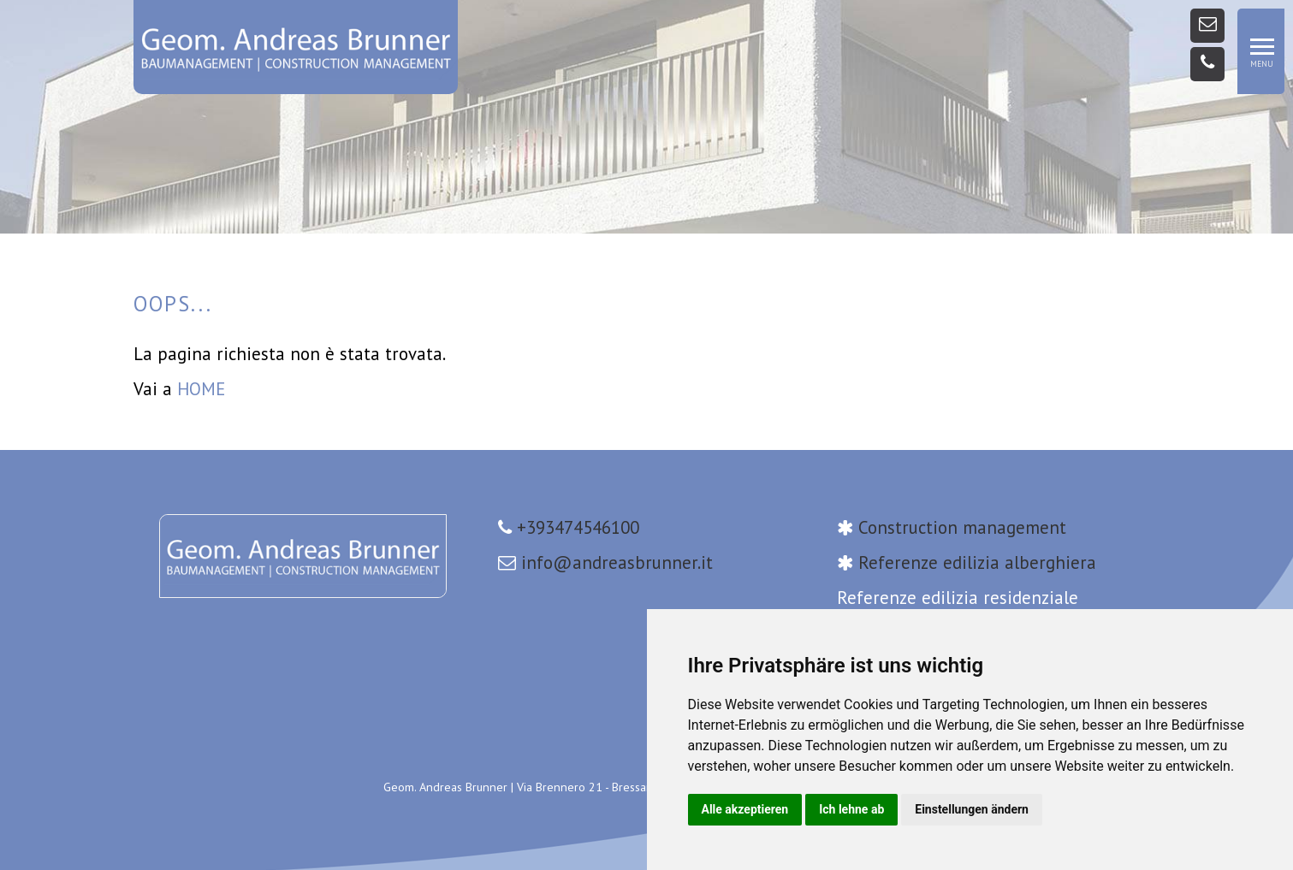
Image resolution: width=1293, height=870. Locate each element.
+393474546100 (578, 527)
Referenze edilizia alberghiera (977, 562)
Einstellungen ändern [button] (972, 809)
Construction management (962, 527)
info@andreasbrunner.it (617, 562)
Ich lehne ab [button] (851, 809)
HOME (201, 388)
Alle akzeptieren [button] (745, 809)
